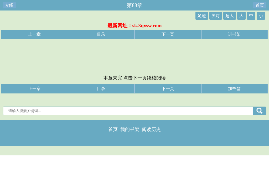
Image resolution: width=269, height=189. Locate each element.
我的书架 (129, 129)
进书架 (234, 34)
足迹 (202, 15)
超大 (229, 15)
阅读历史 (151, 129)
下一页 (168, 34)
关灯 (215, 15)
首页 (260, 5)
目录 (101, 34)
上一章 (34, 34)
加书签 (234, 88)
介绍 (9, 5)
